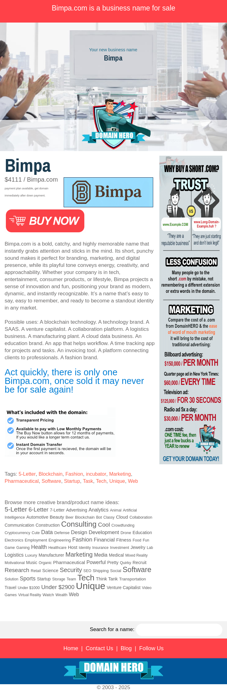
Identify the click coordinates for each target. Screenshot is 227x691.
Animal (115, 510)
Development (104, 532)
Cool (104, 524)
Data (47, 532)
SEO (87, 571)
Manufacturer (51, 555)
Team (71, 579)
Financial (104, 540)
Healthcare (57, 548)
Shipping (101, 570)
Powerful (96, 562)
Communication (19, 525)
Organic (45, 563)
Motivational (15, 563)
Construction (48, 525)
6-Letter (38, 509)
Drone (125, 533)
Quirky (125, 563)
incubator (96, 474)
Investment (119, 548)
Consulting (79, 524)
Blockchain (50, 474)
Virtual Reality (29, 595)
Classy (109, 517)
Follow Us (151, 648)
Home (70, 648)
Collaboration (140, 517)
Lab (150, 548)
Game (10, 548)
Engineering (59, 540)
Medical (116, 555)
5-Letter (27, 474)
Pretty (112, 562)
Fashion (74, 474)
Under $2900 (57, 587)
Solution (11, 579)
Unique (117, 481)
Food (136, 540)
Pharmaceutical (22, 481)
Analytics (98, 509)
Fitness (123, 539)
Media (100, 555)
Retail (36, 570)
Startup (72, 481)
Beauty (57, 517)
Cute (36, 533)
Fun (146, 540)
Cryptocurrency (17, 533)
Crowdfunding (123, 525)
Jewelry (138, 547)
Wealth (62, 595)
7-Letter (57, 510)
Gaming (23, 548)
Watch (48, 594)
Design (79, 532)
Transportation (132, 579)
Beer (69, 517)
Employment (36, 540)
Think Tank (107, 578)
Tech (101, 481)
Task (88, 481)
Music (31, 562)
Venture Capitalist (124, 587)
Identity (85, 548)
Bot (99, 517)
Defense (61, 532)
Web (133, 481)
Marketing (120, 474)
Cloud (122, 517)
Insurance (100, 548)
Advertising (76, 510)
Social (115, 570)
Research (17, 570)
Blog (126, 648)
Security (71, 570)
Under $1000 (29, 588)
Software (51, 481)
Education (142, 532)
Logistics (14, 555)
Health (39, 547)
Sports (28, 578)
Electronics (14, 540)
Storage (58, 579)
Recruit (139, 562)
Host (72, 547)
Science (50, 570)
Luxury (31, 555)
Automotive (37, 517)
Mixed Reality (136, 555)
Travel (10, 587)
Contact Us (99, 648)
